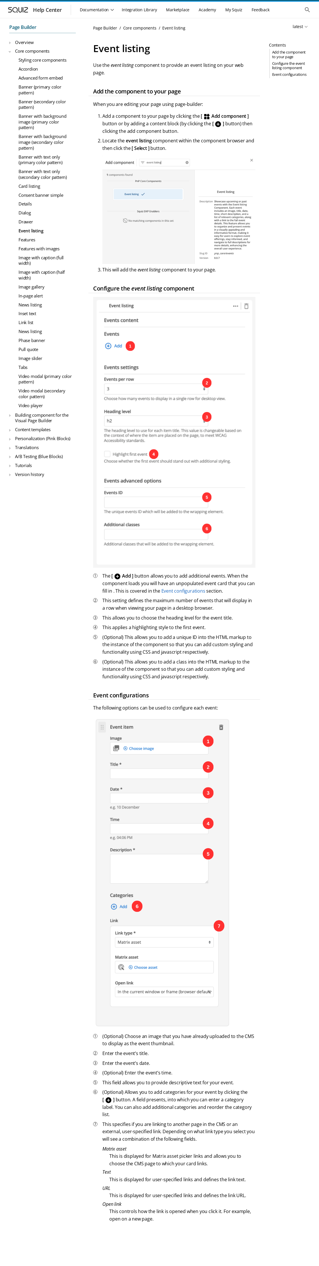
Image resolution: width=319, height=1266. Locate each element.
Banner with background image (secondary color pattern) (43, 141)
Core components (32, 51)
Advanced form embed (41, 78)
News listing (30, 305)
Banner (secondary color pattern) (42, 104)
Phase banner (32, 340)
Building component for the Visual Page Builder (42, 418)
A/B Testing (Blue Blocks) (39, 456)
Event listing (31, 231)
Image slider (30, 358)
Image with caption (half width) (42, 275)
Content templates (33, 429)
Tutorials (23, 465)
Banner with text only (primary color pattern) (40, 160)
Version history (29, 474)
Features (27, 239)
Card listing (29, 186)
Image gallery (31, 287)
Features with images (39, 248)
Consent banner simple (41, 195)
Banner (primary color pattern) (40, 89)
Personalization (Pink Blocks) (42, 438)
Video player (31, 405)
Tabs (23, 367)
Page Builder (22, 27)
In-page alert (31, 296)
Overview (24, 42)
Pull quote (28, 349)
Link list (26, 322)
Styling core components (42, 60)
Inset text (27, 313)
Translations (27, 447)
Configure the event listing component (288, 65)
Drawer (26, 222)
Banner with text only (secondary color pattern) (43, 174)
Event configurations (289, 74)
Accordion (28, 69)
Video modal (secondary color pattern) (42, 393)
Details (25, 204)
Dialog (25, 213)
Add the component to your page (289, 54)
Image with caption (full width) (41, 260)
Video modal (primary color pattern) (45, 379)
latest (298, 26)
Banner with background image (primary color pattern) (43, 121)
